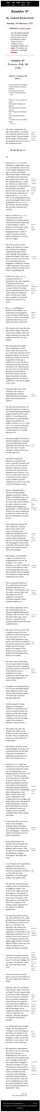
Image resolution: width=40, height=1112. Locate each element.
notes (13, 48)
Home (8, 4)
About (13, 4)
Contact (28, 4)
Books (18, 4)
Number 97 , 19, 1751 (17, 64)
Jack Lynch (25, 28)
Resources (23, 4)
